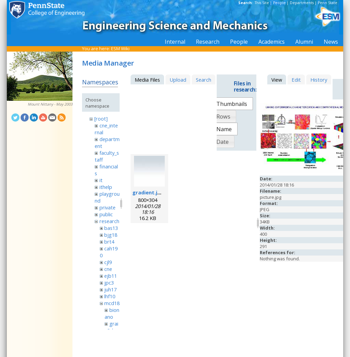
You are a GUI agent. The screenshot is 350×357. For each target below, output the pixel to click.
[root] (101, 118)
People (279, 2)
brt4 (109, 241)
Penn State (327, 2)
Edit (296, 79)
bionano (112, 313)
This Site (262, 2)
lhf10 (109, 296)
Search (203, 79)
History (318, 79)
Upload (178, 79)
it (101, 180)
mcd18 (112, 303)
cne (108, 268)
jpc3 (109, 282)
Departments (302, 2)
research (109, 221)
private (107, 207)
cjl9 (108, 262)
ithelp (105, 186)
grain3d (111, 327)
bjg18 (110, 234)
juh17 (110, 289)
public (106, 214)
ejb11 (110, 275)
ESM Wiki (120, 48)
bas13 (111, 227)
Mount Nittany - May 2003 (50, 104)
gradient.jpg (148, 192)
